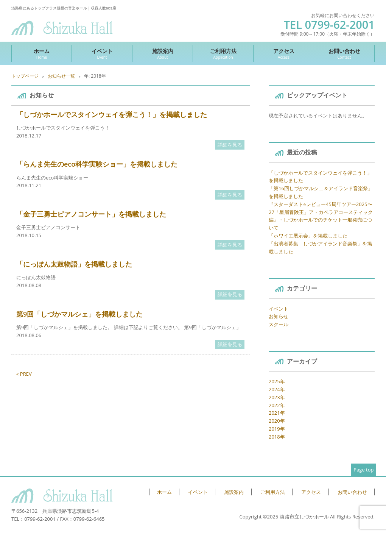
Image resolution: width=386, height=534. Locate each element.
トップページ (25, 76)
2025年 (277, 381)
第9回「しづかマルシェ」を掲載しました (79, 314)
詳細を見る (230, 144)
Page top (363, 469)
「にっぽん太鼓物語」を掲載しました (74, 264)
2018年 (277, 436)
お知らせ (278, 316)
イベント (102, 53)
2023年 (277, 397)
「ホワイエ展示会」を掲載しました (308, 235)
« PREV (24, 373)
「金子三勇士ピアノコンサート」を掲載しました (91, 214)
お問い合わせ (344, 53)
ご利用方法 (223, 53)
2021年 (277, 412)
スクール (278, 324)
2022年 (277, 405)
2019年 (277, 428)
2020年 (277, 420)
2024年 (277, 389)
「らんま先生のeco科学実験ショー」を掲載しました (96, 164)
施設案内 (162, 53)
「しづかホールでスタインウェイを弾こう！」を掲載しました (111, 114)
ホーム (41, 53)
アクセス (283, 53)
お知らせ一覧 (61, 76)
